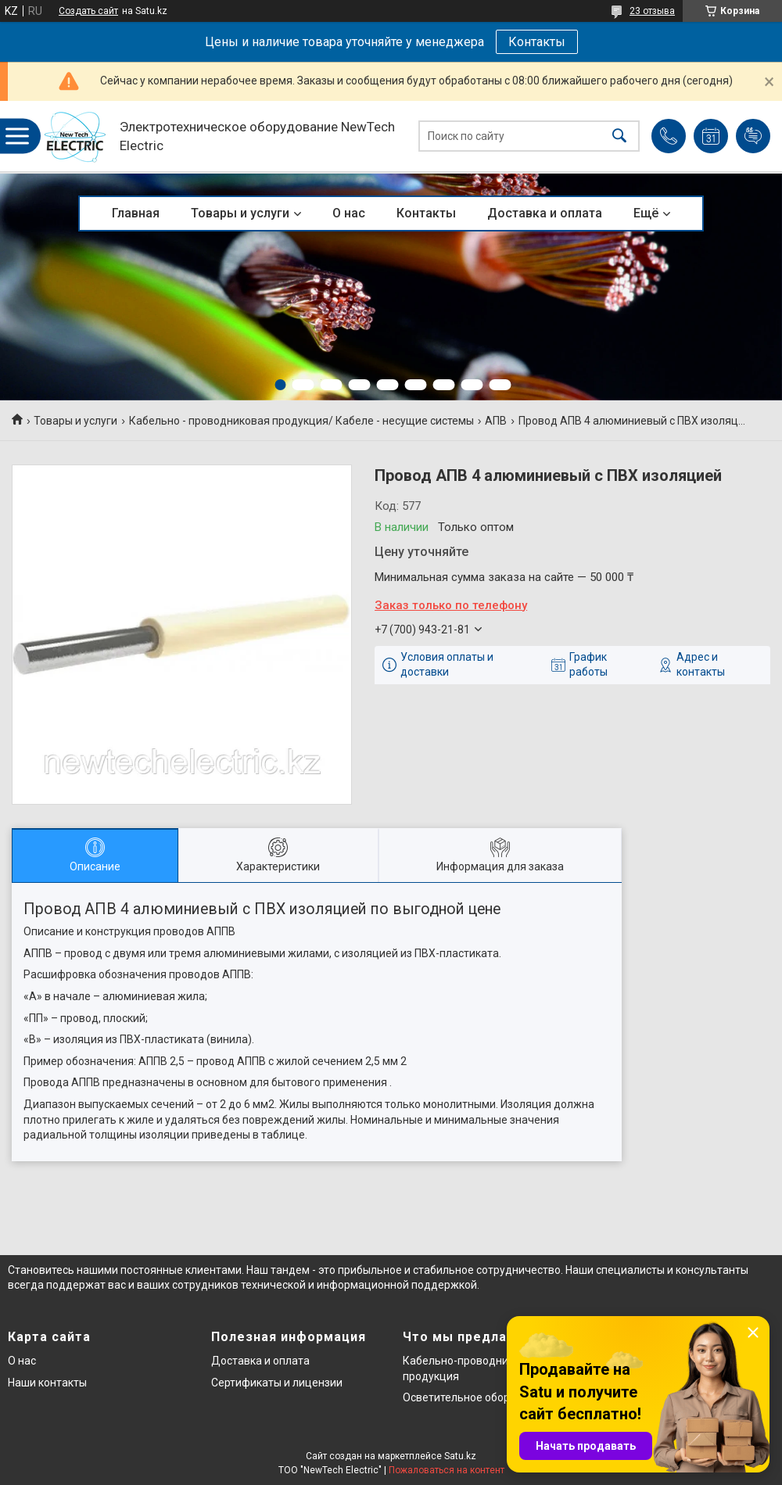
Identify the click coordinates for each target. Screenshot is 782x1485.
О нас (348, 213)
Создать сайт (88, 10)
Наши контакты (47, 1382)
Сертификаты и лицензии (277, 1382)
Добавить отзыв (753, 136)
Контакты (536, 41)
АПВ (496, 420)
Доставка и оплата (544, 213)
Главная (136, 213)
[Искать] (619, 136)
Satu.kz (460, 1456)
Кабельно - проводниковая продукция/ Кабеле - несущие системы (301, 420)
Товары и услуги (240, 213)
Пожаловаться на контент (446, 1470)
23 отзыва (652, 10)
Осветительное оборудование (481, 1397)
